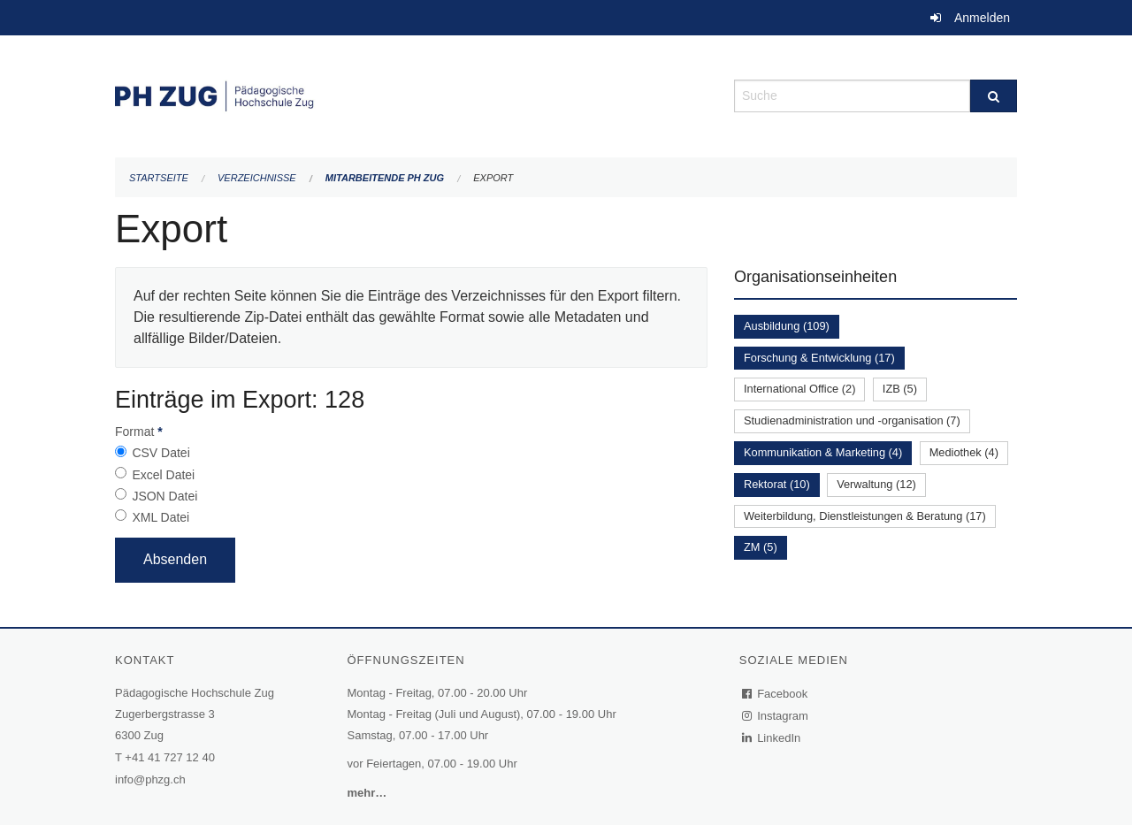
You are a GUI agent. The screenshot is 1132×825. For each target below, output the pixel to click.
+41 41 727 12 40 (170, 757)
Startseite (158, 177)
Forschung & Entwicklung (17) (819, 357)
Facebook (775, 693)
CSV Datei (160, 453)
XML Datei (160, 517)
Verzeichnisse (257, 177)
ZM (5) (760, 547)
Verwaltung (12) (876, 484)
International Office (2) (799, 388)
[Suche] (993, 96)
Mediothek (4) (963, 452)
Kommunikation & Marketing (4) (823, 452)
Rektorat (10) (777, 484)
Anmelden (982, 18)
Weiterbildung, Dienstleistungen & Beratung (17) (865, 516)
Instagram (776, 715)
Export (493, 177)
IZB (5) (900, 388)
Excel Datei (163, 475)
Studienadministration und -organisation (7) (852, 420)
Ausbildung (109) (787, 325)
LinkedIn (772, 738)
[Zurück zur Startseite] (411, 94)
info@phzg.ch (150, 779)
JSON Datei (164, 496)
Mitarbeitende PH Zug (384, 177)
